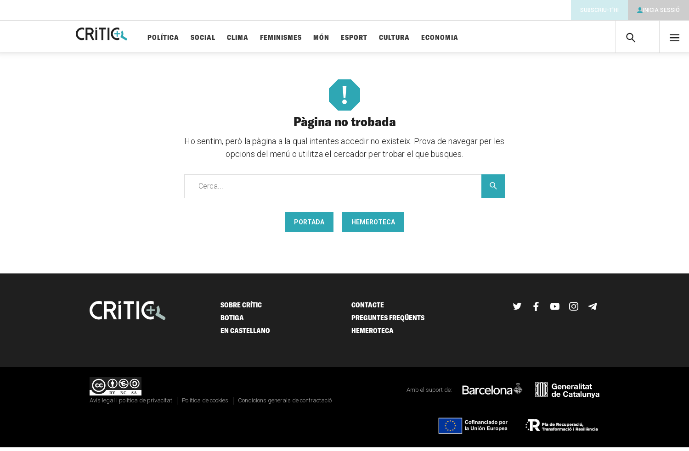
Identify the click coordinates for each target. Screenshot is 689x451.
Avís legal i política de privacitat (131, 404)
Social (231, 38)
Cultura (422, 38)
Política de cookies (205, 404)
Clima (266, 38)
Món (349, 38)
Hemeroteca (373, 225)
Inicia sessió (661, 10)
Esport (382, 38)
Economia (467, 38)
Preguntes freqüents (387, 321)
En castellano (245, 334)
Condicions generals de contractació (285, 404)
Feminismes (309, 38)
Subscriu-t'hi (599, 10)
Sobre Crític (241, 308)
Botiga (232, 321)
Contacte (367, 308)
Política (191, 38)
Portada (309, 225)
